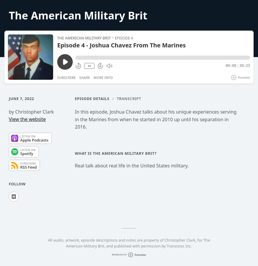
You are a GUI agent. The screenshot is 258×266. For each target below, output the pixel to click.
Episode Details (92, 98)
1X (89, 66)
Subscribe (66, 77)
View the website (27, 119)
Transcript (129, 98)
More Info (103, 77)
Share (84, 77)
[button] (162, 58)
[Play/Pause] (30, 57)
